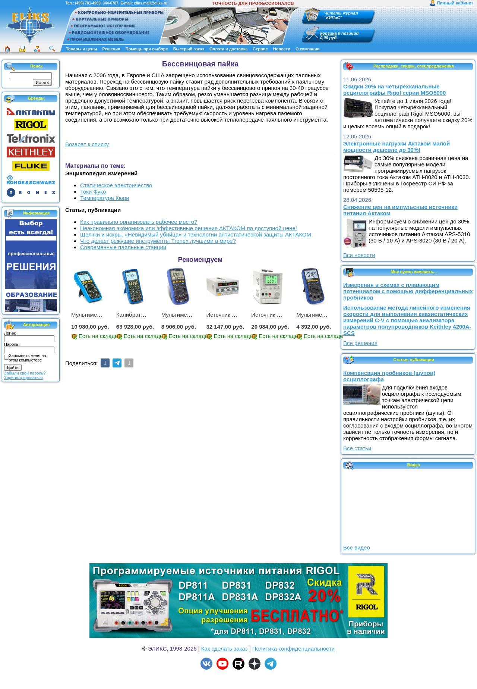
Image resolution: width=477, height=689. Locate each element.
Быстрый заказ (188, 49)
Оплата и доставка (228, 49)
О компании (308, 49)
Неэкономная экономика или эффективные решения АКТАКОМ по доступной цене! (188, 228)
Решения (111, 49)
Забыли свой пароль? (24, 373)
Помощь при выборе (147, 49)
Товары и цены (81, 49)
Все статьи (357, 448)
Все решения (360, 343)
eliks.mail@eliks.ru (150, 3)
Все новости (359, 255)
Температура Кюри (104, 198)
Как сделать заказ (224, 648)
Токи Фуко (93, 191)
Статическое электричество (116, 185)
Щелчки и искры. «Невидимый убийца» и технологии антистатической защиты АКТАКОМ (195, 234)
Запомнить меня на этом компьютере (27, 357)
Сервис (260, 49)
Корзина (328, 33)
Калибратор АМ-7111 (143, 314)
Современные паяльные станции (123, 247)
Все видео (356, 547)
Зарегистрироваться (23, 377)
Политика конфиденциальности (293, 648)
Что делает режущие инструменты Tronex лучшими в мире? (158, 241)
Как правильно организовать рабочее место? (138, 222)
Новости (281, 49)
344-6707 (110, 3)
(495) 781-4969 (87, 3)
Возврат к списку (87, 144)
